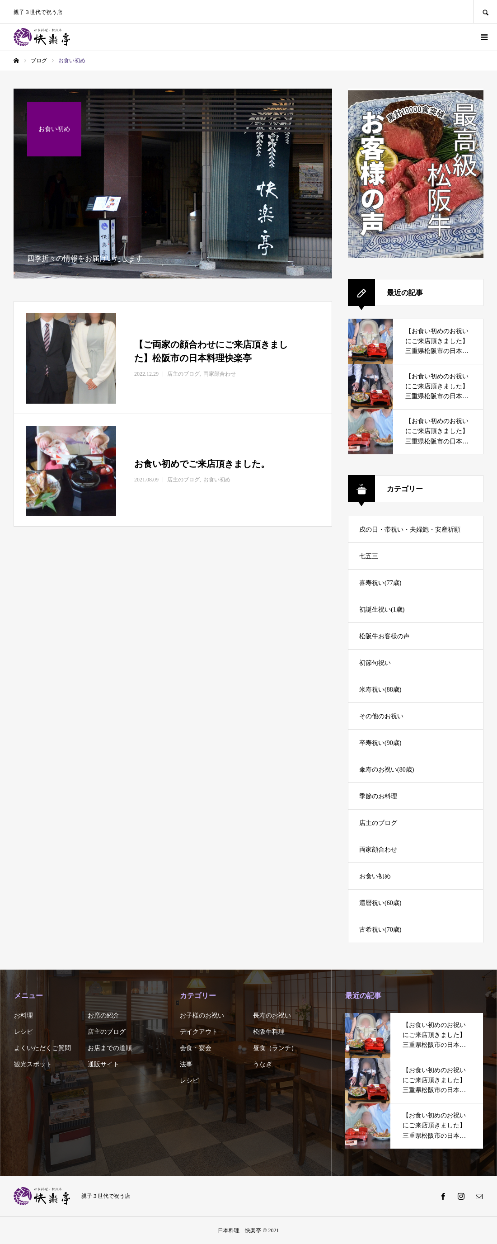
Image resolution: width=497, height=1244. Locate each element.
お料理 (23, 1015)
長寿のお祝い (272, 1015)
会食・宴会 (195, 1048)
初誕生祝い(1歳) (381, 609)
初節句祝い (375, 663)
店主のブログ (378, 823)
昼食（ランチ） (275, 1048)
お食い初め (375, 876)
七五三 (368, 556)
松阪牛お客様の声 (384, 636)
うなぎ (262, 1064)
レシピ (23, 1031)
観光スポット (33, 1064)
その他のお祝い (381, 716)
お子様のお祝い (202, 1015)
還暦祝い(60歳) (380, 903)
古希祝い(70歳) (380, 929)
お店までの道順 (110, 1048)
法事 (186, 1064)
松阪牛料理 (269, 1031)
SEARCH (485, 11)
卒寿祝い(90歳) (380, 743)
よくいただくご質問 (42, 1048)
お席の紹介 (103, 1015)
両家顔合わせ (378, 849)
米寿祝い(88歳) (380, 689)
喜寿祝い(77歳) (380, 583)
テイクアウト (199, 1031)
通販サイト (103, 1064)
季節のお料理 (378, 796)
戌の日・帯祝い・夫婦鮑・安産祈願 (409, 529)
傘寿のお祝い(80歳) (386, 769)
